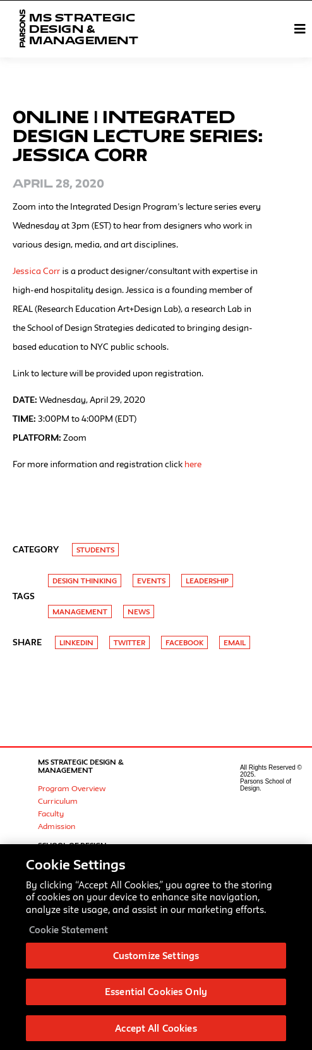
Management (79, 611)
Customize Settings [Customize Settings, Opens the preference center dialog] (156, 958)
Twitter (129, 642)
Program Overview (71, 788)
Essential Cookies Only (156, 995)
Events (151, 580)
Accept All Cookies (155, 1032)
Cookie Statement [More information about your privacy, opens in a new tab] (68, 933)
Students (95, 550)
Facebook (184, 642)
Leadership (207, 580)
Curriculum (58, 800)
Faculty (51, 813)
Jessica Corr (36, 271)
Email (235, 642)
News (139, 611)
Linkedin (76, 642)
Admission (56, 825)
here (192, 464)
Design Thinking (84, 580)
